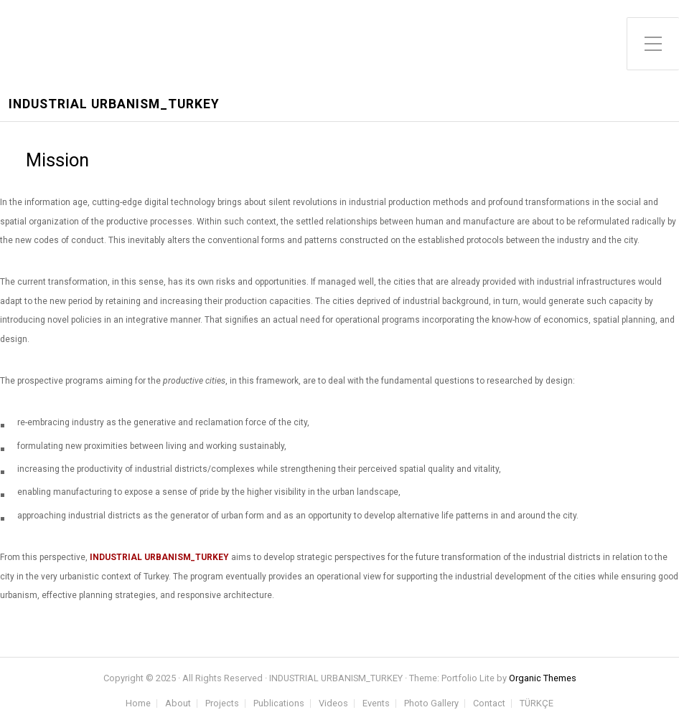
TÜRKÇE (536, 704)
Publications (278, 704)
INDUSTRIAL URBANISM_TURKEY (114, 104)
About (178, 704)
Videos (333, 704)
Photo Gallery (431, 704)
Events (376, 704)
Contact (489, 704)
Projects (222, 704)
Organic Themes (542, 678)
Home (138, 704)
